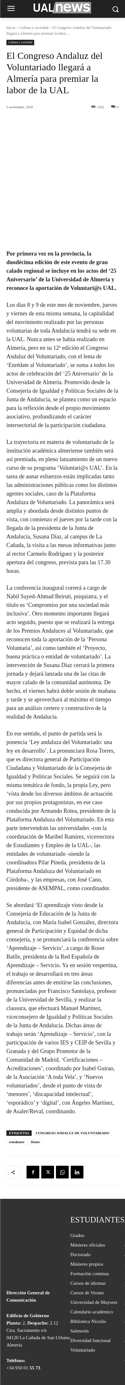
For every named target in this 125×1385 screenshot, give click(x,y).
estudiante (16, 1100)
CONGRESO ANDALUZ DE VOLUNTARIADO (72, 1091)
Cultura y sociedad (34, 27)
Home (35, 1100)
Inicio (10, 27)
